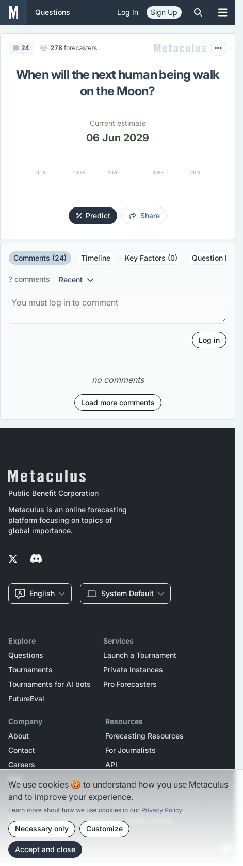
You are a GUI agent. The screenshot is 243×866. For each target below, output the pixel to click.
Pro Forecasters (130, 684)
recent (76, 279)
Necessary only (42, 828)
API (111, 765)
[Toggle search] (198, 12)
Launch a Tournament (139, 655)
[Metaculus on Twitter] (13, 559)
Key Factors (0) (151, 257)
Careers (21, 765)
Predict (93, 215)
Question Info (215, 257)
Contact (21, 750)
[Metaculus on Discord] (36, 559)
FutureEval (26, 699)
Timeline (95, 257)
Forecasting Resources (144, 736)
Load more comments (118, 402)
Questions (25, 655)
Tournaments (30, 670)
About (18, 736)
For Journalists (130, 750)
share (144, 215)
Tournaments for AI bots (49, 684)
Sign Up (164, 12)
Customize (104, 828)
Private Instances (133, 670)
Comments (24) (40, 257)
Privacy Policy (161, 810)
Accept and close (45, 849)
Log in (127, 12)
